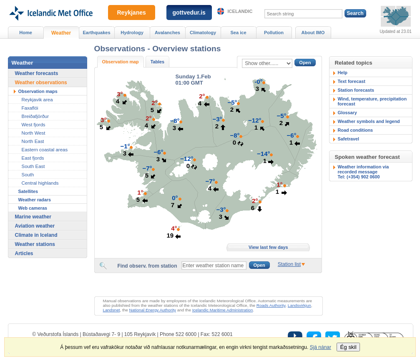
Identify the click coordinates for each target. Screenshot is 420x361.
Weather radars (34, 199)
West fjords (33, 124)
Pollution (274, 32)
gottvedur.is (189, 12)
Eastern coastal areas (45, 149)
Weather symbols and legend (369, 121)
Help (342, 72)
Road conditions (355, 130)
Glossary (347, 112)
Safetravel (349, 138)
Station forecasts (356, 90)
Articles (24, 253)
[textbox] (213, 265)
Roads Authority (271, 305)
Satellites (28, 191)
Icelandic (240, 11)
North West (33, 132)
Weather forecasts (36, 73)
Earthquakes (96, 32)
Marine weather (33, 217)
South (28, 174)
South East (33, 166)
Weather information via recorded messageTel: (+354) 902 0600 (363, 171)
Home (25, 32)
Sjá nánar (320, 347)
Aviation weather (35, 226)
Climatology (203, 32)
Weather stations (35, 244)
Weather (61, 33)
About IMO (313, 32)
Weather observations (41, 82)
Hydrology (132, 32)
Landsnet (111, 310)
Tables (157, 61)
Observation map (120, 61)
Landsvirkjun (299, 305)
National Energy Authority (152, 310)
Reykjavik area (37, 99)
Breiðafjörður (35, 116)
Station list (289, 264)
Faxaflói (30, 107)
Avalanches (167, 32)
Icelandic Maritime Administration (222, 310)
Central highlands (40, 183)
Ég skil (348, 347)
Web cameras (32, 208)
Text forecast (351, 81)
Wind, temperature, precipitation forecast (372, 101)
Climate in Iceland (36, 235)
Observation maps (38, 91)
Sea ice (238, 32)
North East (33, 141)
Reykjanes (131, 12)
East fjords (33, 157)
